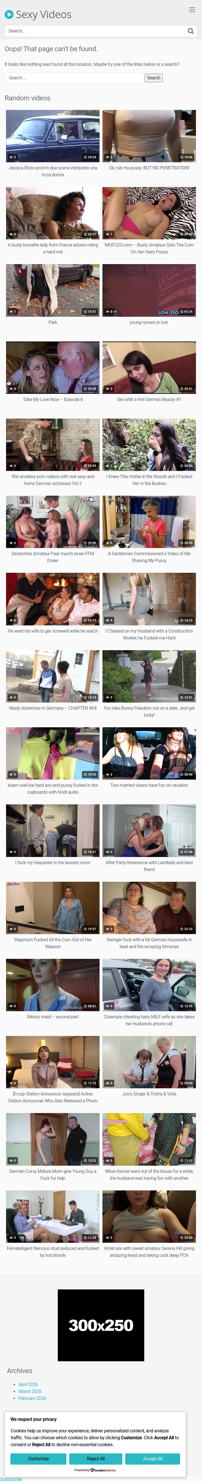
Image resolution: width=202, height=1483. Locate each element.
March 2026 (30, 1391)
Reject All (95, 1458)
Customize (38, 1458)
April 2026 (28, 1384)
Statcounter (11, 1479)
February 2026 (32, 1398)
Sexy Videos (38, 14)
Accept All (152, 1458)
